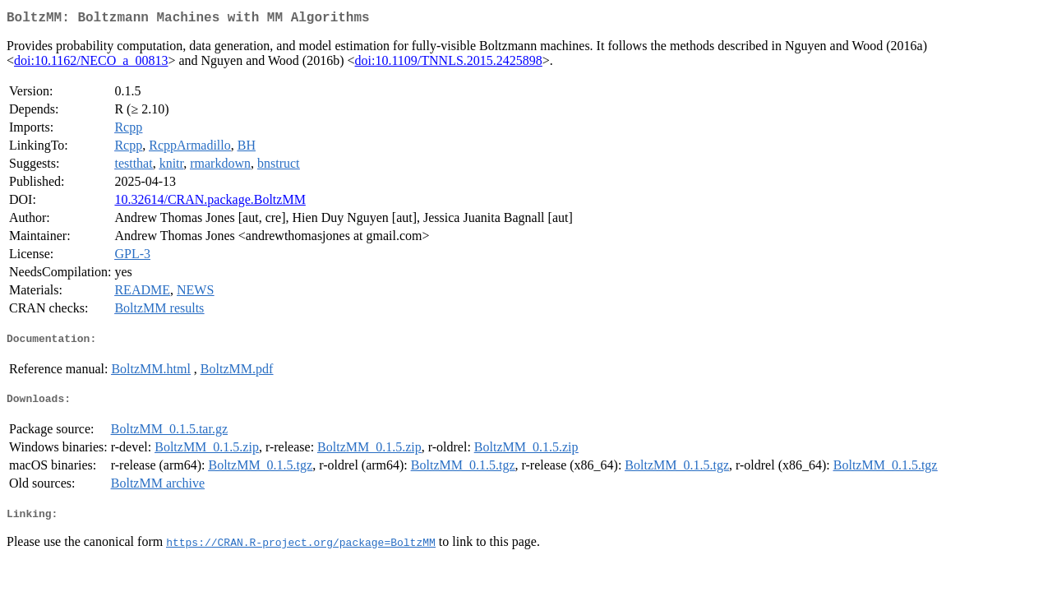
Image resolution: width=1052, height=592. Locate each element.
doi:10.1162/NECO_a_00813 (91, 64)
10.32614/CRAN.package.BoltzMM (209, 203)
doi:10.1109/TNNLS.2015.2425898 (448, 64)
